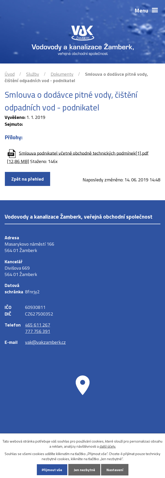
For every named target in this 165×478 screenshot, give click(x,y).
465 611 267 (37, 324)
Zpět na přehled (27, 178)
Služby (32, 74)
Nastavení (114, 469)
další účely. (108, 446)
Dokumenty (62, 74)
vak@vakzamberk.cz (45, 342)
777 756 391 (37, 331)
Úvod (10, 74)
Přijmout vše (52, 469)
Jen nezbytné (84, 469)
